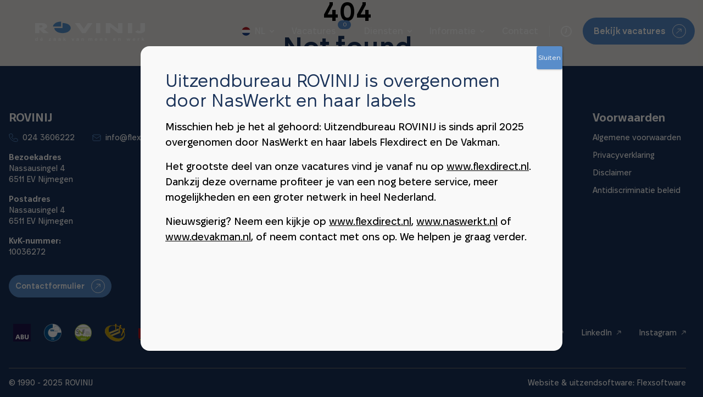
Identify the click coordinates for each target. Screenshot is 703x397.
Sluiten (549, 57)
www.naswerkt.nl (457, 221)
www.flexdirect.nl (488, 166)
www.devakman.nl (208, 236)
